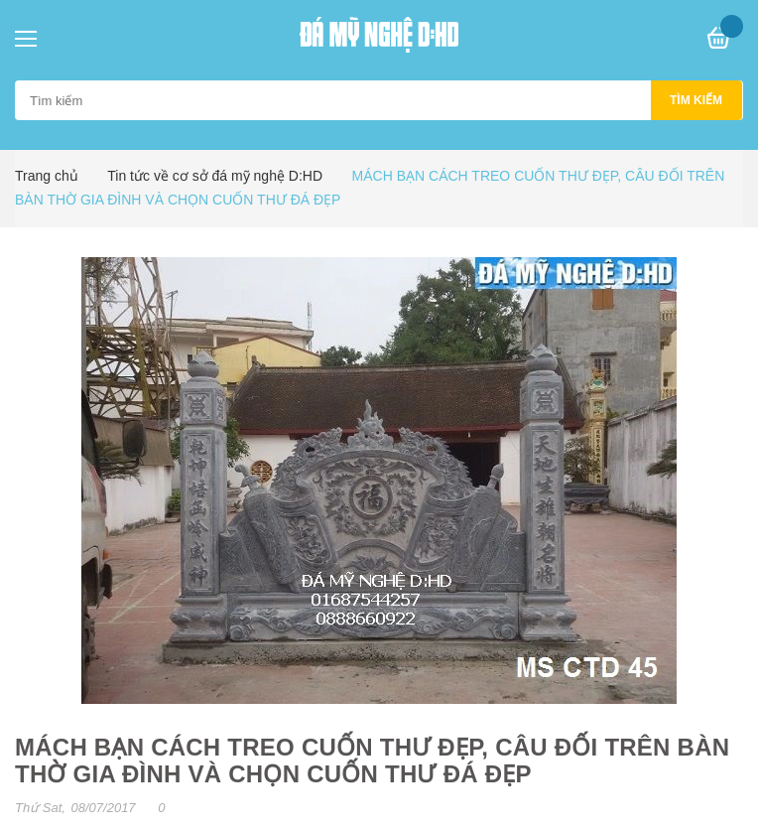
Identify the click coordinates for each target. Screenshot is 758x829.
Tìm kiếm (696, 100)
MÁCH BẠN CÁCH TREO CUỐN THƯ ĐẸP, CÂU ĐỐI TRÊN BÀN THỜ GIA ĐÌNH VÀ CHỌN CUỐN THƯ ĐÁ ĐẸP (372, 760)
